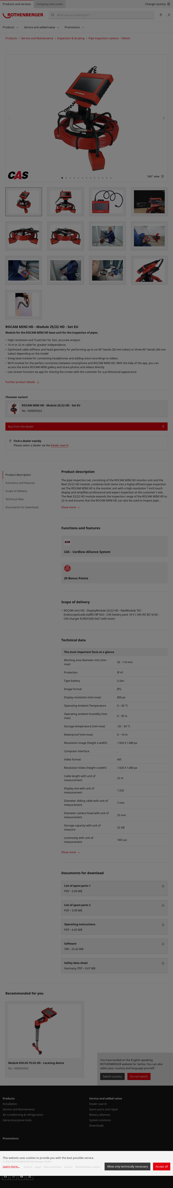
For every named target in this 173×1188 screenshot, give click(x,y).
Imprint (28, 1167)
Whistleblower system (87, 1167)
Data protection (52, 1167)
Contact (68, 1167)
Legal (38, 1167)
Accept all (162, 1166)
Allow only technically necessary (127, 1166)
